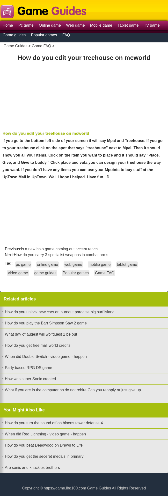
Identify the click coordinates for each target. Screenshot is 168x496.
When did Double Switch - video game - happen (46, 356)
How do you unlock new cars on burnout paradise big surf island (60, 312)
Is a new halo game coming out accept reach (59, 249)
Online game (50, 25)
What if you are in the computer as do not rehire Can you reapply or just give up (73, 390)
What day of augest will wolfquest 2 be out (41, 334)
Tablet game (128, 25)
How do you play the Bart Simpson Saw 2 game (46, 323)
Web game (75, 25)
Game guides (14, 35)
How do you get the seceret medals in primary (44, 456)
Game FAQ (41, 46)
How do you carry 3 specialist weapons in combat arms (61, 255)
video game (18, 273)
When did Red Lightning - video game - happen (45, 434)
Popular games (44, 35)
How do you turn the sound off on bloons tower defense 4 (54, 423)
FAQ (66, 35)
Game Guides (15, 46)
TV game (152, 25)
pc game (23, 264)
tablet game (127, 264)
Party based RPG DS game (28, 368)
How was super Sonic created (30, 379)
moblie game (99, 264)
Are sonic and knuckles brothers (32, 467)
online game (47, 264)
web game (73, 264)
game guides (45, 273)
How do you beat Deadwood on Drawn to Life (44, 445)
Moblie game (101, 25)
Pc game (26, 25)
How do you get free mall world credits (37, 345)
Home (8, 25)
